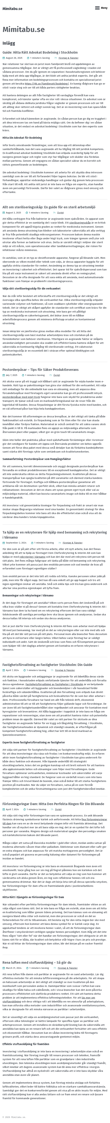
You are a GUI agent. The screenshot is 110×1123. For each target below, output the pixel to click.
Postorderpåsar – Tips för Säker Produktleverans (41, 370)
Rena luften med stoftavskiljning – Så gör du (37, 962)
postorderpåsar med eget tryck (21, 397)
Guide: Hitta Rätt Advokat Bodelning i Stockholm (40, 52)
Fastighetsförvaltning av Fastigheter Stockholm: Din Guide (47, 665)
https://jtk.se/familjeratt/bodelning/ (47, 83)
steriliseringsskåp (80, 222)
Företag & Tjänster (68, 57)
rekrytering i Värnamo (32, 556)
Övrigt (60, 212)
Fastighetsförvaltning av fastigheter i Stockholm (54, 684)
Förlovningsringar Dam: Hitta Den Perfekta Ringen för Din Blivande (53, 804)
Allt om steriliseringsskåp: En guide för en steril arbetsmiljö (49, 207)
